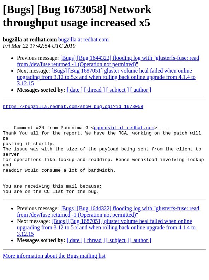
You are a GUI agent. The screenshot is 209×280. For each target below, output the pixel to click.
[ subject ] (117, 90)
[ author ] (140, 90)
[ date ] (75, 90)
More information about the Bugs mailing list (54, 274)
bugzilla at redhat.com (83, 39)
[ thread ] (94, 90)
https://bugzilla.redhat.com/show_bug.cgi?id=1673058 (73, 107)
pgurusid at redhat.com (124, 133)
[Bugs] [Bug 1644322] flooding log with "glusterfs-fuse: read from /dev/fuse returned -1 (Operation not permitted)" (108, 61)
